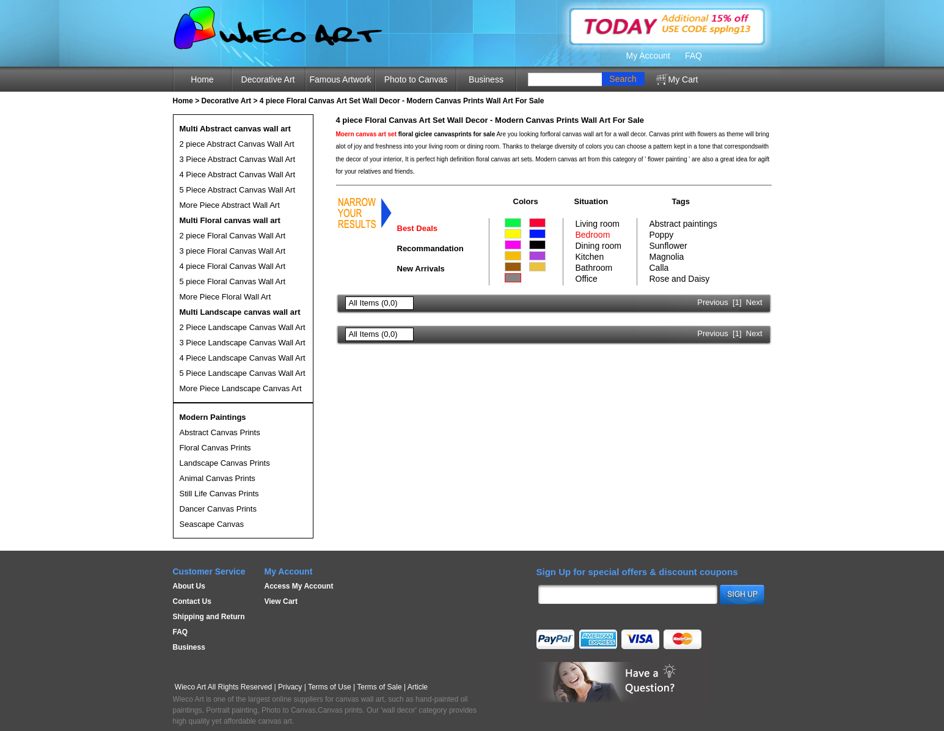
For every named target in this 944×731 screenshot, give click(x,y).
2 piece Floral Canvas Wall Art (233, 235)
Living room (598, 224)
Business (486, 79)
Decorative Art (268, 79)
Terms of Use (329, 687)
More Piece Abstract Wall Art (230, 205)
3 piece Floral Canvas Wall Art (233, 250)
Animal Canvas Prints (217, 478)
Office (587, 279)
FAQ (693, 56)
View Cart (281, 601)
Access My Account (299, 586)
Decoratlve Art (227, 101)
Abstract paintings (683, 224)
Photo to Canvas (416, 79)
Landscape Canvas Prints (225, 463)
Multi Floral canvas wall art (230, 220)
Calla (659, 268)
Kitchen (590, 257)
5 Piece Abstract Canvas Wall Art (238, 189)
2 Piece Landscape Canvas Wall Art (243, 327)
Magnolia (666, 257)
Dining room (598, 246)
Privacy (290, 687)
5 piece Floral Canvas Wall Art (233, 281)
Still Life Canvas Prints (219, 493)
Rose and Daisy (679, 279)
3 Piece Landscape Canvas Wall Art (243, 342)
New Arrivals (421, 268)
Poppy (661, 235)
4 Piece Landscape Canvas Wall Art (243, 357)
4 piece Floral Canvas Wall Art (233, 266)
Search (622, 79)
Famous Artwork (340, 79)
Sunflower (668, 246)
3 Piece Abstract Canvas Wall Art (238, 159)
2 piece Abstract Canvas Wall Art (237, 144)
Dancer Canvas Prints (218, 508)
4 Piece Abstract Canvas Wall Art (238, 174)
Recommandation (430, 248)
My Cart (683, 79)
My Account (648, 56)
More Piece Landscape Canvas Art (241, 388)
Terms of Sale (379, 687)
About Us (189, 586)
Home (202, 79)
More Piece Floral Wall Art (225, 296)
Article (418, 687)
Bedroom (593, 235)
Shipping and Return (209, 616)
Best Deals (417, 228)
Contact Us (192, 601)
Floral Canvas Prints (215, 447)
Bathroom (594, 268)
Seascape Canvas (212, 524)
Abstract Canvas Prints (220, 432)
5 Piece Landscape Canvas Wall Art (243, 373)
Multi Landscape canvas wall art (240, 312)
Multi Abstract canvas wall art (235, 128)
